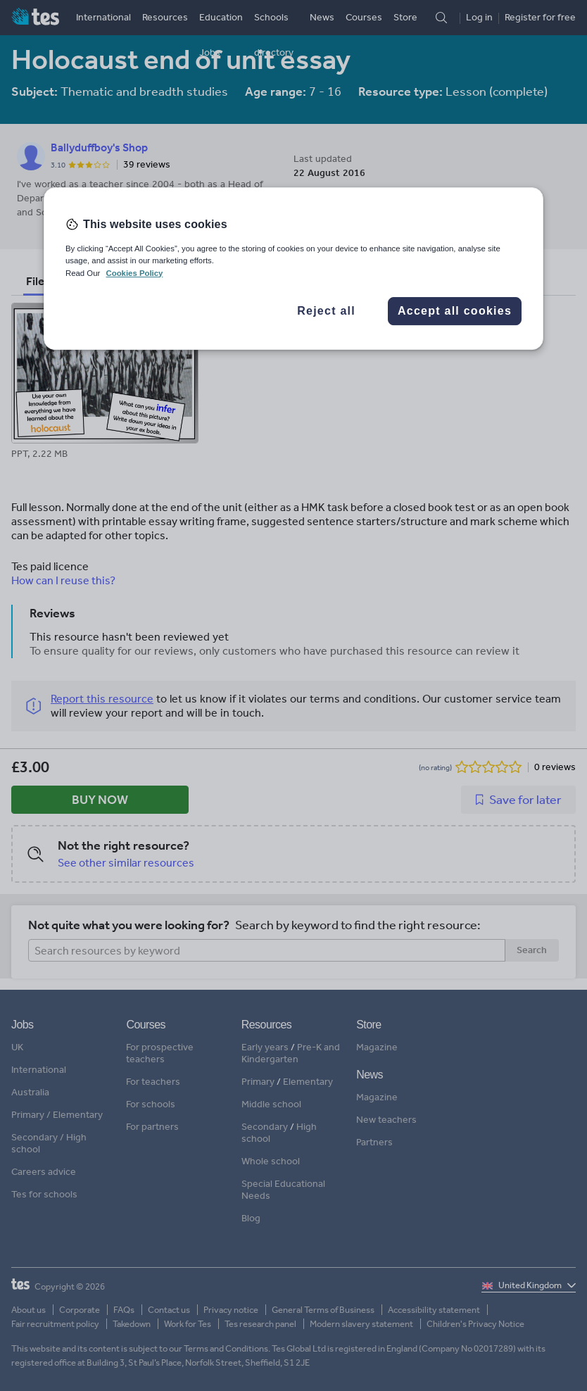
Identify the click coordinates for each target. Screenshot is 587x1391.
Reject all (326, 311)
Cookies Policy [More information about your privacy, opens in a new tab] (134, 273)
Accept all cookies (455, 311)
